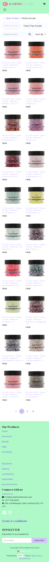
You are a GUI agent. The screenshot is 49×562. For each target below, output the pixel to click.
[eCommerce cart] (44, 4)
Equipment (7, 464)
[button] (40, 34)
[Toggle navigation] (5, 9)
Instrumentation (10, 484)
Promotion (7, 436)
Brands (5, 442)
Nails (4, 447)
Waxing (5, 469)
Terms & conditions (14, 521)
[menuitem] (11, 25)
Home (5, 431)
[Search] (30, 34)
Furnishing (7, 452)
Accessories (8, 474)
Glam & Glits (12, 18)
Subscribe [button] (39, 540)
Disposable (7, 479)
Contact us (7, 494)
